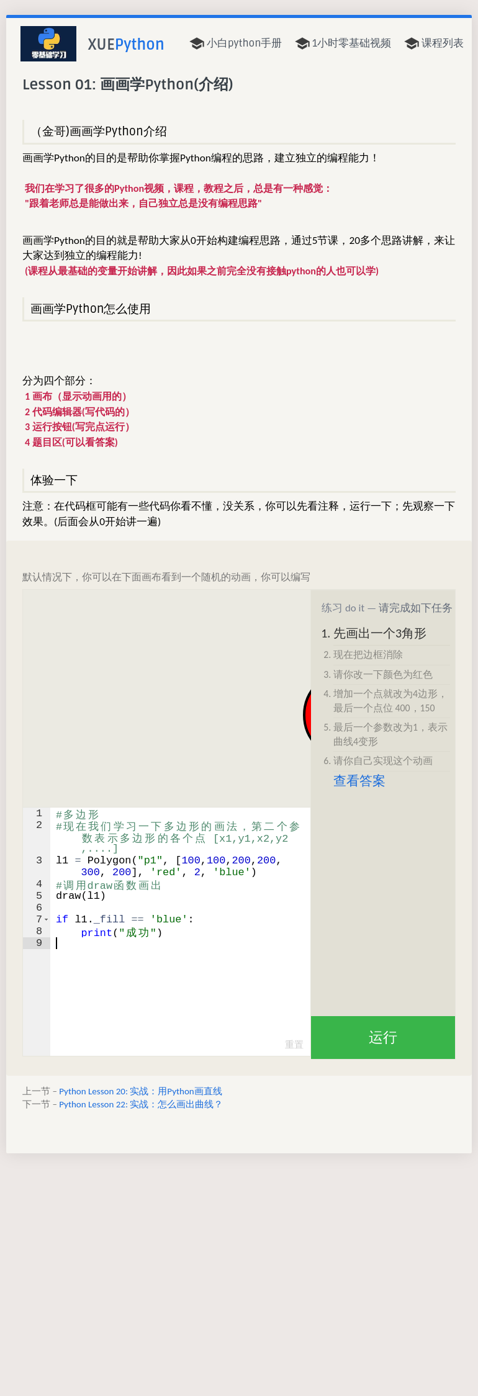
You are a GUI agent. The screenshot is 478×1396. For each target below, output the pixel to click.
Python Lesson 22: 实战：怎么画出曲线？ (141, 1104)
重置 (294, 1044)
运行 (383, 1037)
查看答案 (359, 781)
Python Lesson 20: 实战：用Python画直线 (140, 1091)
